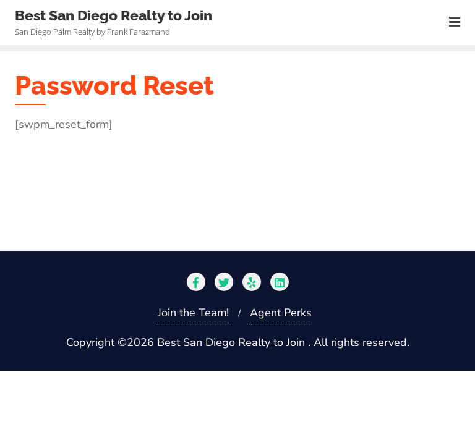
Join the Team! (193, 312)
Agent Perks (281, 312)
